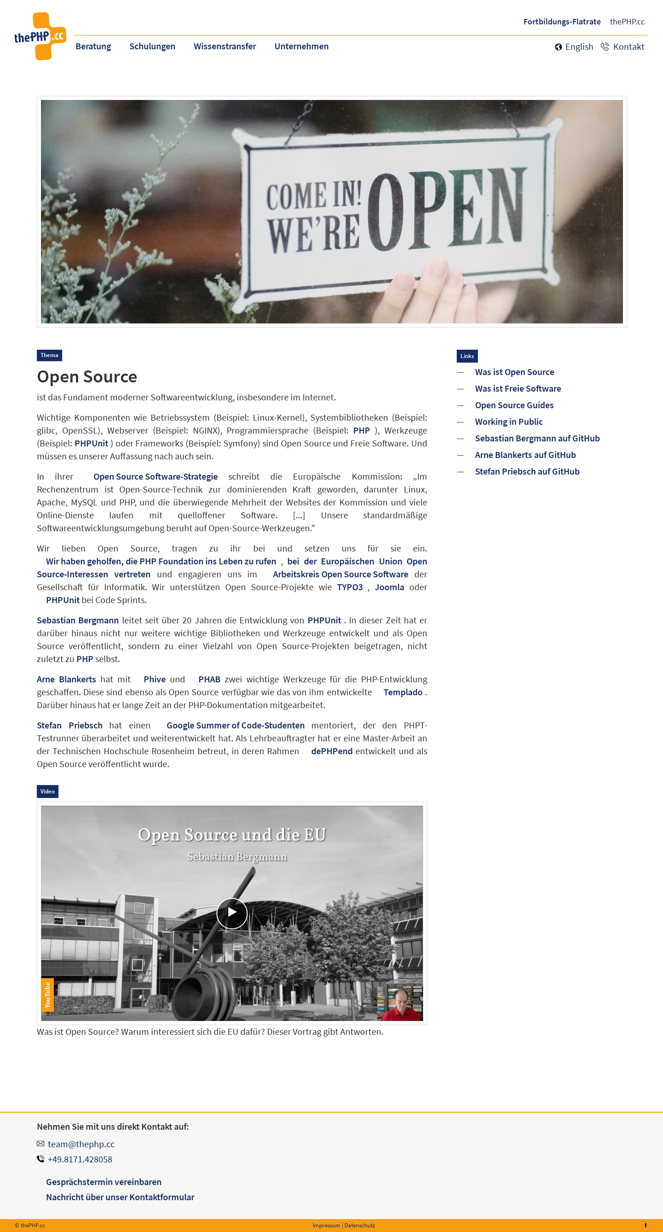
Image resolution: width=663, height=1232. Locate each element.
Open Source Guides (514, 405)
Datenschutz (359, 1225)
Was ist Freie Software (518, 388)
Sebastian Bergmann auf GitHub (537, 438)
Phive (155, 679)
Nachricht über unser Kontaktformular (120, 1197)
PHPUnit (91, 443)
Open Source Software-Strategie (155, 476)
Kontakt (629, 46)
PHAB (209, 679)
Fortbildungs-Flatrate (562, 21)
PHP (361, 430)
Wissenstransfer (225, 46)
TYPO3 (350, 587)
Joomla (389, 587)
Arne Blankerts (66, 679)
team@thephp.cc (81, 1144)
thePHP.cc (627, 21)
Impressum (326, 1225)
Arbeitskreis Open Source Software (340, 574)
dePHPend (332, 751)
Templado (403, 692)
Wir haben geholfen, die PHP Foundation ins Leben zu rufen (161, 561)
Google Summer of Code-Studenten (236, 725)
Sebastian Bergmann (78, 620)
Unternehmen (301, 46)
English (579, 46)
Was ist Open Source (514, 371)
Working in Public (509, 421)
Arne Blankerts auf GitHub (525, 454)
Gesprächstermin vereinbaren (104, 1181)
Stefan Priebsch (70, 725)
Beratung (93, 46)
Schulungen (152, 46)
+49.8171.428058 (80, 1159)
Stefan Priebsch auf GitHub (527, 471)
